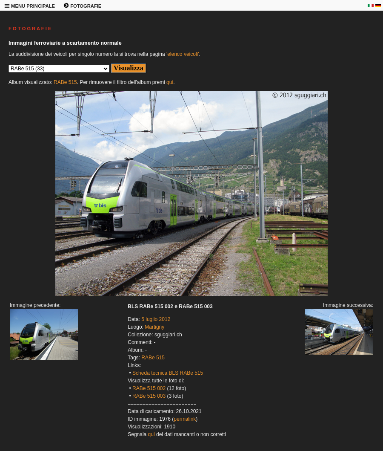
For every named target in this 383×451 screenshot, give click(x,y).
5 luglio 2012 (155, 319)
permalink (185, 419)
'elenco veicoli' (182, 54)
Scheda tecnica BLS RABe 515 (167, 373)
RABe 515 (65, 82)
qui (169, 82)
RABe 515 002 (149, 388)
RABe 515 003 (149, 396)
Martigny (154, 327)
